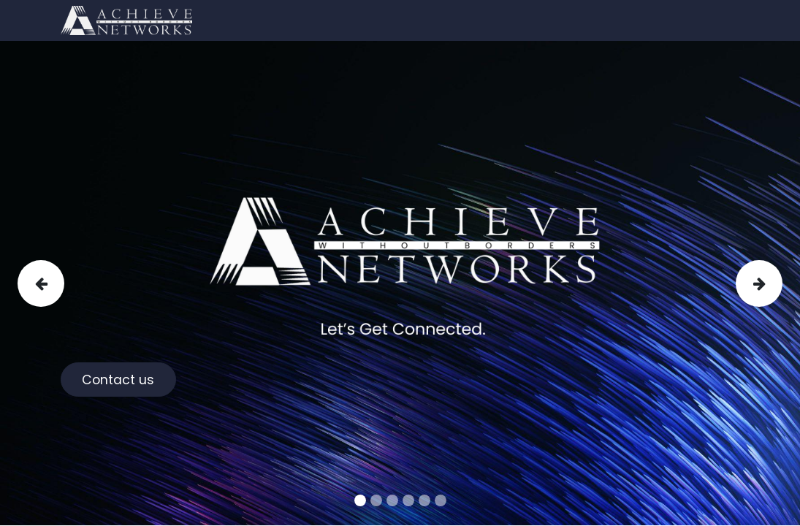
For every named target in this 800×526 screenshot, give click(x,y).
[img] (50, 283)
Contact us (118, 380)
